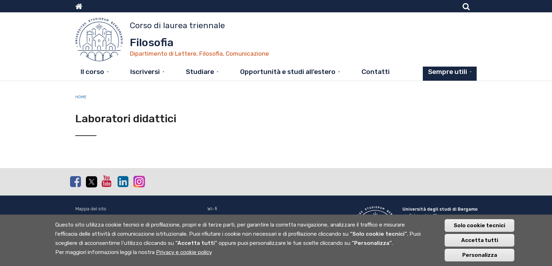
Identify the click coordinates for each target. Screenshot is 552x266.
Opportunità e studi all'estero (287, 72)
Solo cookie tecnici (479, 229)
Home (81, 96)
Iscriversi (145, 72)
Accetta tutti (479, 244)
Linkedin (122, 181)
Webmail (216, 216)
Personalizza (479, 258)
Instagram (138, 181)
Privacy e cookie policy (184, 256)
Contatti (376, 72)
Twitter (91, 182)
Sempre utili (447, 72)
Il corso (92, 72)
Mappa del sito (90, 208)
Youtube (107, 181)
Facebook (75, 181)
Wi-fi (212, 208)
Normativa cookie (94, 216)
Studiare (200, 72)
